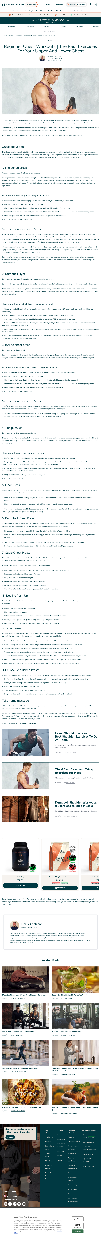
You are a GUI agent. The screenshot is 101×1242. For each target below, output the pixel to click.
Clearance (84, 10)
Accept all (78, 1231)
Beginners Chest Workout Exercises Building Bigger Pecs (38, 36)
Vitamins (43, 10)
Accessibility (72, 1189)
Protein (24, 10)
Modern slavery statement (73, 1147)
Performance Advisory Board (73, 1199)
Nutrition (30, 26)
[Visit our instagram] (6, 1204)
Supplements (33, 10)
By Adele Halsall (68, 1074)
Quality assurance (74, 1141)
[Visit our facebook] (10, 1204)
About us (71, 1137)
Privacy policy (72, 1153)
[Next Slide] (97, 864)
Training (63, 26)
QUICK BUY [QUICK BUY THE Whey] (20, 885)
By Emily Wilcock (18, 1111)
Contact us (49, 1137)
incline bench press (19, 372)
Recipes (46, 26)
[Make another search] (50, 31)
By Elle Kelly (66, 998)
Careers (70, 1194)
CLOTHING (46, 5)
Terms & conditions (71, 1159)
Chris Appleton (72, 816)
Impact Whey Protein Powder (60, 877)
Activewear (61, 1139)
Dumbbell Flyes (15, 274)
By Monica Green (18, 998)
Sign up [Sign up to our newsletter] (10, 1137)
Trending (16, 10)
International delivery (49, 1147)
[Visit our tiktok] (15, 1204)
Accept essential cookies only (77, 1226)
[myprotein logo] (13, 4)
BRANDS (59, 5)
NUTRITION (31, 5)
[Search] (68, 4)
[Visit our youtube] (24, 1204)
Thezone (11, 36)
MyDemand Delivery (49, 1167)
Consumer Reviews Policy (73, 1167)
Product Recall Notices (48, 1176)
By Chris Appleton (54, 59)
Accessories (68, 10)
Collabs (76, 10)
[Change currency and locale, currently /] (20, 1196)
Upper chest (20, 350)
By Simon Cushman (18, 1072)
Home (6, 36)
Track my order (48, 1155)
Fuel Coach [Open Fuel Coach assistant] (81, 4)
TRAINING (50, 41)
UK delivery (49, 1161)
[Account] (90, 4)
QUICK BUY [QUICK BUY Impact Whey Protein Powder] (60, 888)
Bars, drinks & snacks (61, 1145)
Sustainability (72, 1185)
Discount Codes (88, 1142)
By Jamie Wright (17, 1035)
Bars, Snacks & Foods (54, 10)
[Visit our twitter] (19, 1204)
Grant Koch (71, 753)
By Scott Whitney (68, 1035)
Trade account (73, 1173)
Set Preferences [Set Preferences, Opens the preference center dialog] (77, 1219)
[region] (50, 1224)
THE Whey (20, 877)
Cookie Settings (10, 1191)
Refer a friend (89, 1136)
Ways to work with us (72, 1179)
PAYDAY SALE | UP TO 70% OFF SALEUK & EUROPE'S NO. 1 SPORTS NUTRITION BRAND (50, 20)
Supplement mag (88, 1154)
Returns (48, 1141)
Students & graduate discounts (89, 1148)
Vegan (59, 1160)
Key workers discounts (87, 1160)
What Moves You (88, 1166)
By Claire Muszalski (69, 1113)
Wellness (79, 26)
